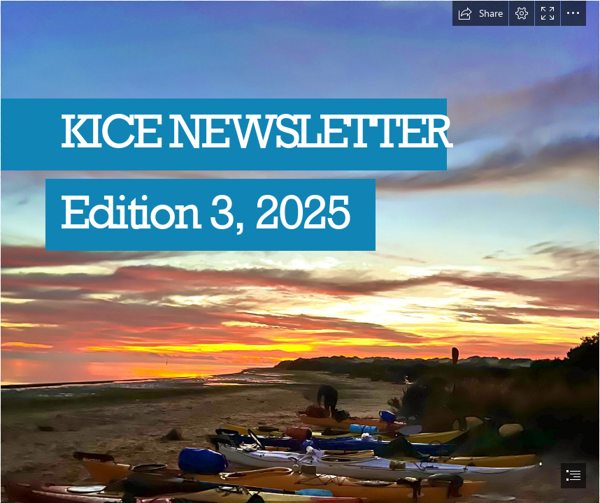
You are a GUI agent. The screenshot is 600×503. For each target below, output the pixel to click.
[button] (480, 13)
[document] (300, 251)
